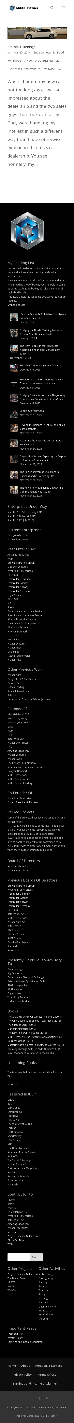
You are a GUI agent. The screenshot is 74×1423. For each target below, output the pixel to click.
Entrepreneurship (44, 52)
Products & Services (48, 1366)
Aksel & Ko (13, 599)
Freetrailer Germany (18, 591)
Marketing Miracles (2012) (21, 1028)
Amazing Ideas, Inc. (18, 751)
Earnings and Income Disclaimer (35, 1383)
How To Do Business (40, 60)
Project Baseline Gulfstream (22, 802)
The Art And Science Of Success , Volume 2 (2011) (34, 1016)
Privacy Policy (14, 1338)
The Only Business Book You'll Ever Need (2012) (34, 1020)
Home (12, 1366)
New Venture (31, 69)
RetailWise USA (51, 69)
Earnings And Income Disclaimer (25, 1342)
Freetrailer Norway (17, 587)
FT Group (12, 575)
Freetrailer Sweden (17, 583)
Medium (12, 1232)
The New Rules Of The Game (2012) (27, 1032)
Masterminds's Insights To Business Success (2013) (35, 1045)
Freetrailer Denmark (18, 579)
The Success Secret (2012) (21, 1025)
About (25, 1366)
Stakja (10, 607)
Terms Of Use (15, 1334)
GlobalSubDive (15, 1240)
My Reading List (16, 305)
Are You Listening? (21, 47)
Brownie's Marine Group (21, 562)
